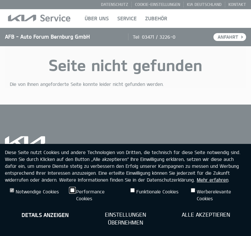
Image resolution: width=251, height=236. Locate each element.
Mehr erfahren (212, 180)
